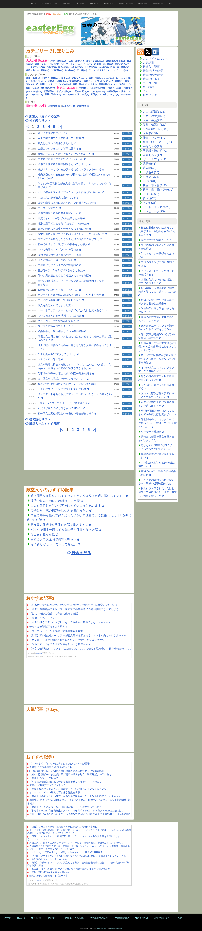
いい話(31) (104, 67)
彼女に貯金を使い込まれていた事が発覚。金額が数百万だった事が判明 (157, 231)
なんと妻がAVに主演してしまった (57, 354)
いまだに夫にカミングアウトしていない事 (62, 389)
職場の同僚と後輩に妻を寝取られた (58, 213)
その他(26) (82, 70)
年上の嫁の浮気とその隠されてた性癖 (59, 138)
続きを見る (79, 552)
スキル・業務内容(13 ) (101, 84)
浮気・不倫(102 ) (96, 78)
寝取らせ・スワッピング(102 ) (98, 81)
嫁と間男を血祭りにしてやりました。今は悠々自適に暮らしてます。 (78, 495)
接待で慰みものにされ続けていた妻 (55, 500)
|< (27, 127)
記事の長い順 (68, 106)
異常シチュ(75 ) (79, 78)
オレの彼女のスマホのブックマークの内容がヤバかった (69, 192)
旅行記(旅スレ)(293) (115, 61)
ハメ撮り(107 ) (107, 94)
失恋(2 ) (45, 78)
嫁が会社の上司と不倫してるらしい (58, 289)
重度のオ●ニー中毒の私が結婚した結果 (60, 218)
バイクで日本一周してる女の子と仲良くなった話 (64, 529)
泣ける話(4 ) (83, 94)
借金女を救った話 (43, 534)
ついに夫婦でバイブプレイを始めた (58, 249)
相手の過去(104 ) (53, 94)
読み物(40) (63, 67)
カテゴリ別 (108, 3)
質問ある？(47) (122, 64)
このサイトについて (49, 3)
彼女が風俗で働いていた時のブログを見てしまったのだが (71, 234)
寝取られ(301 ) (115, 88)
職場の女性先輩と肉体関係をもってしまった (63, 164)
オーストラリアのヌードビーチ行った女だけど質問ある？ (71, 310)
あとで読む (127, 133)
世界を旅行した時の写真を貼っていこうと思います (66, 505)
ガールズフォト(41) (35, 67)
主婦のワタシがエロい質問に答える (58, 148)
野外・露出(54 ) (82, 91)
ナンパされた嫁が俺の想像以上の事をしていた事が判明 (69, 294)
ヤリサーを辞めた (48, 207)
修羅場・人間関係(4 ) (57, 81)
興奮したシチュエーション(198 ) (55, 84)
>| (61, 127)
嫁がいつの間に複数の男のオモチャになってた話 (66, 383)
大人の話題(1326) (154, 111)
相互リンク (150, 95)
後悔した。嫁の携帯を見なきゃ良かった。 (60, 510)
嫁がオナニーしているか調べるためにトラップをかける (69, 169)
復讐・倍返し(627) (95, 61)
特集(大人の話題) (126, 3)
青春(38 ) (119, 81)
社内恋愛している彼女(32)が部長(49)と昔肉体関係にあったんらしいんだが (157, 347)
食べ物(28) (70, 70)
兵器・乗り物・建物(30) (37, 70)
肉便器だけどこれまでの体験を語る (58, 265)
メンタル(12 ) (120, 84)
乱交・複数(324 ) (65, 91)
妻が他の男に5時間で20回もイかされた (60, 270)
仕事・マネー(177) (44, 64)
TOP (33, 3)
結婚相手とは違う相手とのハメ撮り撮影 (61, 331)
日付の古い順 (54, 106)
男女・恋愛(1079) (58, 61)
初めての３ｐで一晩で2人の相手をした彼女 (63, 244)
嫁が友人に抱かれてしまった (54, 326)
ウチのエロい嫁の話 (49, 359)
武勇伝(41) (51, 67)
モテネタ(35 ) (69, 94)
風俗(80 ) (65, 78)
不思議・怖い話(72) (103, 64)
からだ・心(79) (85, 64)
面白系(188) (150, 133)
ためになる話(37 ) (97, 88)
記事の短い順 (83, 106)
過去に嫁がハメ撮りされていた (55, 260)
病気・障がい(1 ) (81, 84)
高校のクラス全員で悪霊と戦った (53, 539)
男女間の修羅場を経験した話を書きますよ (59, 524)
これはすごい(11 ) (37, 81)
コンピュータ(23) (119, 70)
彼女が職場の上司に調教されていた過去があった (66, 202)
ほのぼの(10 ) (98, 91)
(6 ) (117, 94)
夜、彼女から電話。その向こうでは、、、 (62, 378)
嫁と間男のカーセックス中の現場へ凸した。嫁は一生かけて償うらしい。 (157, 423)
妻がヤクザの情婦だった (52, 133)
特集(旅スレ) (158, 3)
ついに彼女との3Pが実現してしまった (60, 315)
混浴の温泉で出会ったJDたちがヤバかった (62, 223)
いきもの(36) (76, 67)
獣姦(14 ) (55, 78)
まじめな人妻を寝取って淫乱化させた (59, 300)
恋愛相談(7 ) (50, 91)
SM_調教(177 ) (48, 88)
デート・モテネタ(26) (99, 70)
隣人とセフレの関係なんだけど (55, 143)
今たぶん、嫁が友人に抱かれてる (57, 197)
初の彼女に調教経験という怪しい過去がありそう (66, 413)
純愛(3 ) (94, 94)
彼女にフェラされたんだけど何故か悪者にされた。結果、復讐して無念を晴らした (157, 492)
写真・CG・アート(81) (65, 64)
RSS (171, 3)
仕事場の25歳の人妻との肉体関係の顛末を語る (65, 373)
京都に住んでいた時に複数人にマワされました (64, 153)
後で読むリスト (153, 86)
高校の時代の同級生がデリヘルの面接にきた (63, 228)
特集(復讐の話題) (153, 74)
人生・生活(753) (76, 61)
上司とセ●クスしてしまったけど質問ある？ (63, 403)
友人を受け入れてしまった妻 (55, 305)
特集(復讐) (142, 3)
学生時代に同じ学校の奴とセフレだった (61, 159)
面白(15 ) (83, 88)
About (21, 918)
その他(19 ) (37, 94)
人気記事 (80, 3)
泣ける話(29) (57, 70)
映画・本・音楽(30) (119, 67)
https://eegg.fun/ (101, 928)
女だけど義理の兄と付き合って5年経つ (60, 408)
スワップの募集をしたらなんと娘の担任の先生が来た (68, 239)
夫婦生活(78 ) (113, 91)
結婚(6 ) (110, 78)
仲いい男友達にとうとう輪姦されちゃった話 (63, 275)
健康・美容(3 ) (33, 78)
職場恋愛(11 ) (75, 81)
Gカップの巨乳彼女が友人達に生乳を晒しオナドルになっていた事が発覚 (157, 359)
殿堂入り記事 (151, 66)
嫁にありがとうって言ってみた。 (54, 544)
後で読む (67, 3)
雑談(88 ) (37, 91)
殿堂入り (94, 3)
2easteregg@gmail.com (116, 928)
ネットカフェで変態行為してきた (57, 321)
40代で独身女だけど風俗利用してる (58, 254)
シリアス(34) (90, 67)
